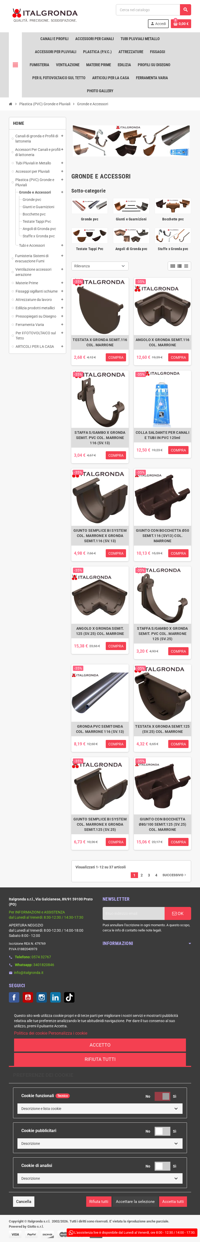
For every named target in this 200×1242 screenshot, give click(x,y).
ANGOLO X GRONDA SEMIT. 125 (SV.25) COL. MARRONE (100, 631)
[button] (100, 1108)
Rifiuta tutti (100, 1059)
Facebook (14, 997)
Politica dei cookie (30, 1033)
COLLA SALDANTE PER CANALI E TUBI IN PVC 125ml (162, 435)
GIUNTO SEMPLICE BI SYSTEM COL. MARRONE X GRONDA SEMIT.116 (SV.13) (100, 535)
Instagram (41, 997)
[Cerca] (153, 9)
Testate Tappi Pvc (89, 249)
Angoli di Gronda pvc (131, 249)
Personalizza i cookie (67, 1033)
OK (178, 913)
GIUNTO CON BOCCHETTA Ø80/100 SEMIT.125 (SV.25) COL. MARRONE (162, 824)
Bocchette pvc (173, 219)
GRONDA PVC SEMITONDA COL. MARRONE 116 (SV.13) (100, 729)
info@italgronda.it (28, 973)
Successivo (174, 875)
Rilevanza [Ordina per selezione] (82, 266)
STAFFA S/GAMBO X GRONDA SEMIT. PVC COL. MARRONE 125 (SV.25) (162, 633)
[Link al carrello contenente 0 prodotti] (181, 23)
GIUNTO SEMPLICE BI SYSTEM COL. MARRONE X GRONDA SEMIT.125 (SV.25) (100, 824)
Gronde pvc (89, 219)
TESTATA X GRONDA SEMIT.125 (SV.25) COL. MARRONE (162, 729)
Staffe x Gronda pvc (173, 249)
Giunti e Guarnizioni (131, 219)
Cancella (23, 1201)
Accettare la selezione (135, 1201)
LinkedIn (55, 997)
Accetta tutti (173, 1201)
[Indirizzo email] (134, 913)
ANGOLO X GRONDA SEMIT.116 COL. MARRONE (163, 342)
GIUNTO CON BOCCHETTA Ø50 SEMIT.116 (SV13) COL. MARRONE (162, 535)
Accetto (100, 1045)
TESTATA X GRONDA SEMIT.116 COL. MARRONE (100, 342)
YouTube (28, 997)
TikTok (69, 997)
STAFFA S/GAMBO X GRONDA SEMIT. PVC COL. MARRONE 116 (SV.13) (99, 437)
